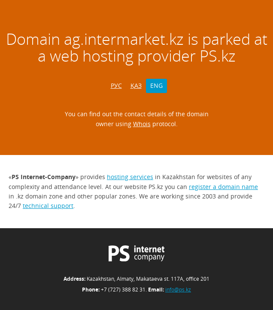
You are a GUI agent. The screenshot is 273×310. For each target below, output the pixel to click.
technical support (48, 206)
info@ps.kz (178, 289)
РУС (116, 85)
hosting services (130, 177)
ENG (156, 85)
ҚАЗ (136, 85)
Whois (142, 124)
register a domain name (223, 187)
